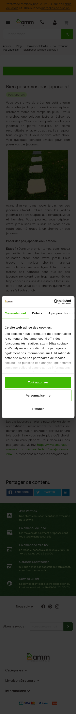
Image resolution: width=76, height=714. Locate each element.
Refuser (38, 408)
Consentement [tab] (15, 313)
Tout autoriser (38, 382)
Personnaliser (38, 395)
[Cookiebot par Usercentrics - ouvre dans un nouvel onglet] (54, 302)
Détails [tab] (37, 313)
